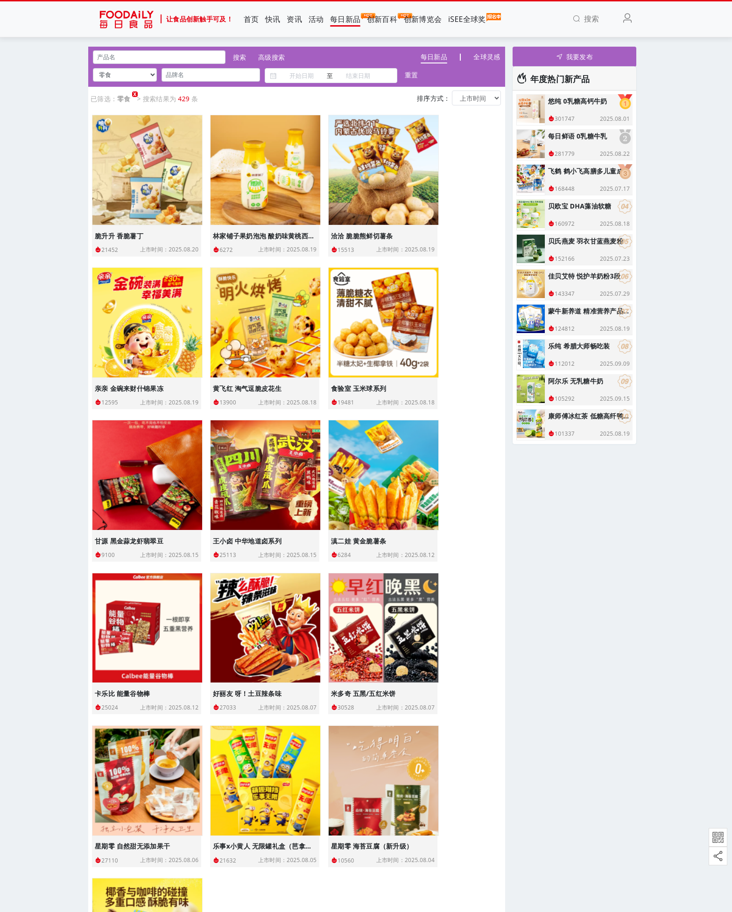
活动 (316, 19)
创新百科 (382, 18)
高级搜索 (271, 57)
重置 (411, 74)
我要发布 (574, 56)
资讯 (294, 19)
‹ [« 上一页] (175, 701)
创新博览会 (423, 19)
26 (328, 701)
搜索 (239, 57)
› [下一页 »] (367, 701)
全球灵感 (486, 56)
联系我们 (108, 808)
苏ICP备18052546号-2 (505, 895)
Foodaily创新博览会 (264, 790)
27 (348, 701)
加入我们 (108, 825)
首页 (251, 19)
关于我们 (108, 790)
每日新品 (345, 18)
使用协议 (108, 844)
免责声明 (108, 861)
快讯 (273, 19)
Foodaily (235, 895)
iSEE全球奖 (467, 18)
